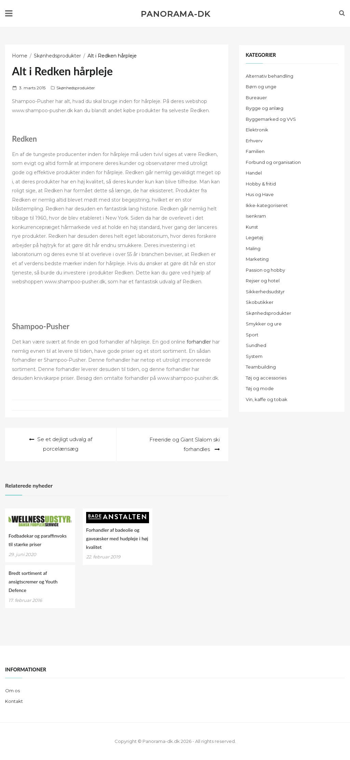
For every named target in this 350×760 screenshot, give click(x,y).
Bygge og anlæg (264, 108)
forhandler (199, 342)
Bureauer (256, 97)
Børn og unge (261, 86)
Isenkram (256, 216)
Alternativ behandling (269, 76)
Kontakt (14, 701)
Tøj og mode (260, 388)
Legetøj (254, 237)
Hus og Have (260, 194)
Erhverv (254, 140)
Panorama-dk (175, 14)
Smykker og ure (264, 323)
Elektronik (257, 129)
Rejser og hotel (263, 280)
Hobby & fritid (261, 183)
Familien (255, 151)
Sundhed (256, 345)
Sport (252, 334)
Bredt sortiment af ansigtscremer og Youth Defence (33, 581)
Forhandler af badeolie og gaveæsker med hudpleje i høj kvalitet (117, 538)
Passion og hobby (265, 270)
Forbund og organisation (273, 162)
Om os (12, 690)
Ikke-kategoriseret (267, 205)
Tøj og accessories (266, 378)
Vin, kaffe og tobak (266, 399)
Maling (253, 248)
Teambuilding (261, 367)
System (254, 356)
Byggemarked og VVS (271, 119)
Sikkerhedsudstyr (265, 291)
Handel (254, 173)
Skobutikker (259, 302)
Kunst (252, 227)
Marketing (257, 259)
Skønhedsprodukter (75, 87)
